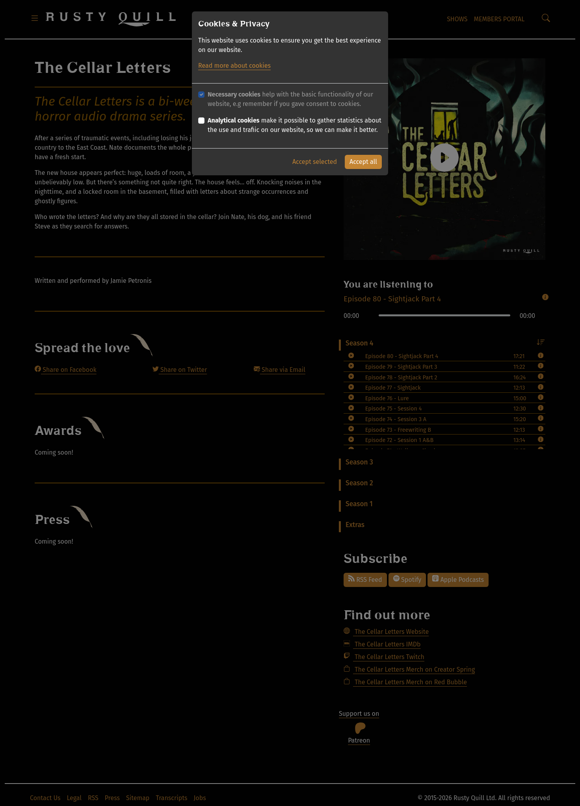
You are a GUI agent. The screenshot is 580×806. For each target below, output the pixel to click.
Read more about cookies (234, 65)
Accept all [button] (363, 161)
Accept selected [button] (314, 161)
